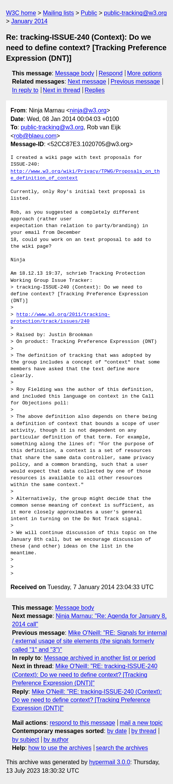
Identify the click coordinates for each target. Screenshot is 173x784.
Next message (87, 81)
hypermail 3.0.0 (109, 762)
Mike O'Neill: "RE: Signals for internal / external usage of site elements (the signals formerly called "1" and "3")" (89, 641)
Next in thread (61, 90)
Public (89, 13)
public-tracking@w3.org (135, 13)
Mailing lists (58, 13)
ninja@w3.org (88, 110)
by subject (25, 739)
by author (56, 739)
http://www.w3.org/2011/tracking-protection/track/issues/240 (60, 318)
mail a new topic (141, 723)
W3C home (21, 13)
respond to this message (82, 723)
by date (116, 731)
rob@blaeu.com (35, 136)
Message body (74, 73)
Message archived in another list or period (99, 658)
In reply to (25, 90)
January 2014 (29, 21)
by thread (143, 731)
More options (144, 73)
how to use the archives (60, 748)
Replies (95, 90)
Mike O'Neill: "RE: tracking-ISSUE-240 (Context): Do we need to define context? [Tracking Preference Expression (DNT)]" (85, 674)
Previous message (135, 81)
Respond (111, 73)
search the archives (122, 748)
